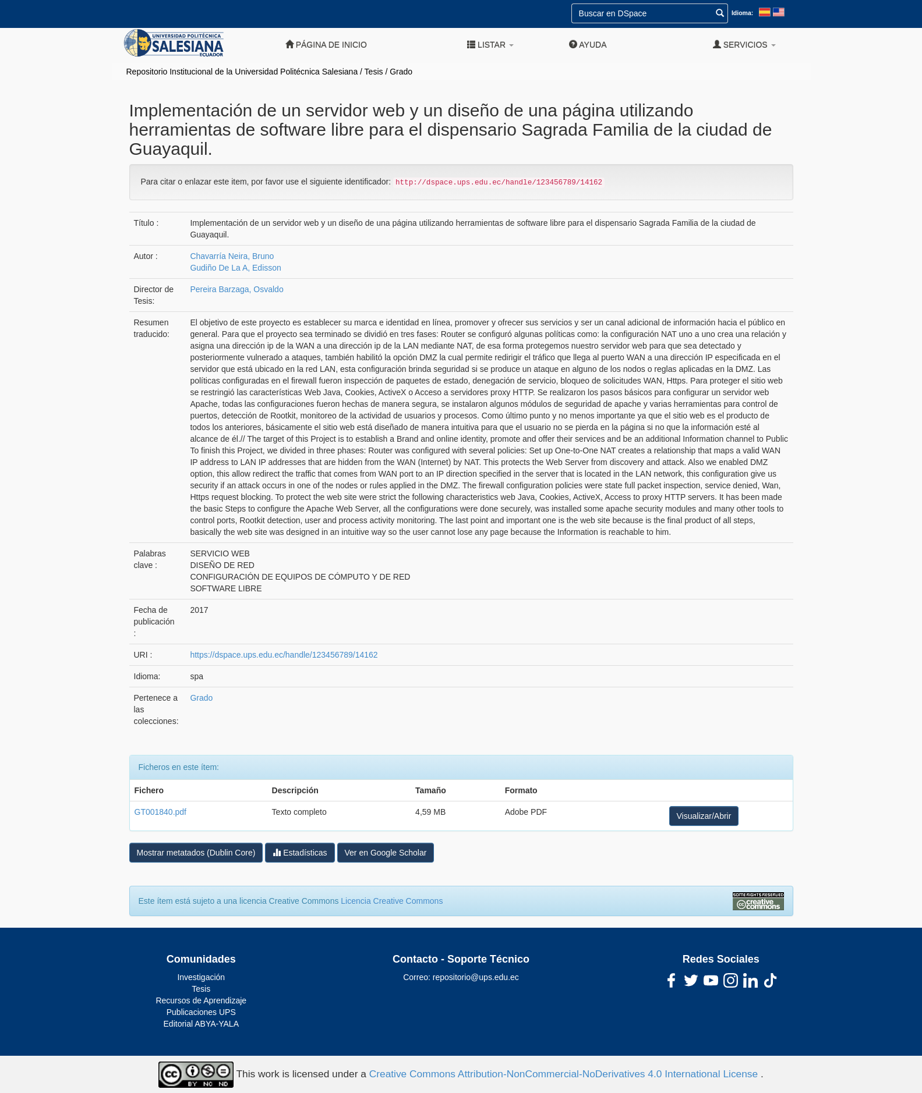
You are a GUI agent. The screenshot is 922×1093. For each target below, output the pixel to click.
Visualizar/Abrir (704, 816)
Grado (401, 71)
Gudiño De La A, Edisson (235, 267)
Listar (490, 44)
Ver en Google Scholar (386, 852)
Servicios (744, 44)
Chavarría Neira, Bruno (232, 256)
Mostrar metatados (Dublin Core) (196, 852)
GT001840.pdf (161, 812)
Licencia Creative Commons (392, 901)
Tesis (374, 71)
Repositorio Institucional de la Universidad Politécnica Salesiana (242, 71)
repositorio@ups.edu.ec (476, 977)
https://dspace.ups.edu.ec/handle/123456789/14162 (283, 654)
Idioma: (742, 12)
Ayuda (587, 44)
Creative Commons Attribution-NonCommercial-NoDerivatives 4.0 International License (565, 1074)
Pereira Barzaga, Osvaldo (236, 289)
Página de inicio (326, 44)
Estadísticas (300, 852)
